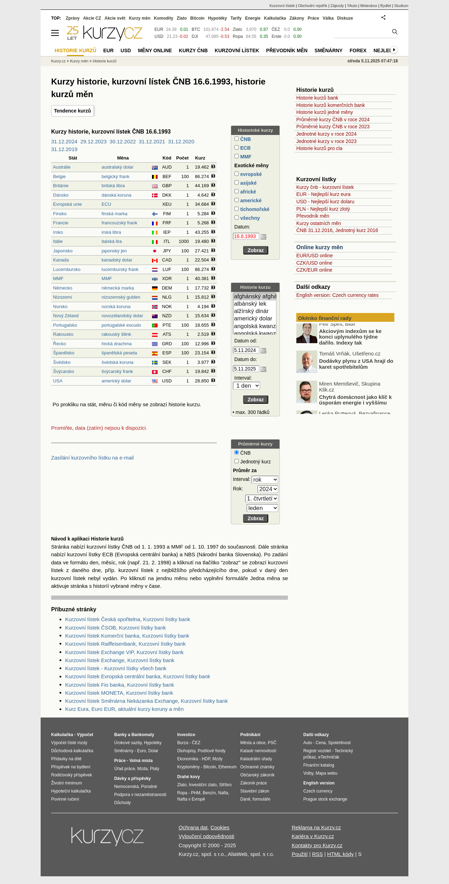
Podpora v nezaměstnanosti (140, 794)
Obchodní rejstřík (312, 6)
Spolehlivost (339, 742)
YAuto (352, 6)
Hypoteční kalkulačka (71, 791)
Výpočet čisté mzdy (69, 742)
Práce (313, 18)
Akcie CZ (92, 18)
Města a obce (252, 742)
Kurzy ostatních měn (318, 223)
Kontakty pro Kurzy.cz (317, 845)
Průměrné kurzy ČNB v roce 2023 (332, 126)
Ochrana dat (193, 827)
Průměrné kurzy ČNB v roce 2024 (332, 119)
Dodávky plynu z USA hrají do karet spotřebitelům (356, 367)
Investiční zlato (202, 784)
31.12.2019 (64, 149)
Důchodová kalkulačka (72, 750)
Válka (328, 18)
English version (318, 783)
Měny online (155, 50)
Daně (245, 799)
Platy (154, 768)
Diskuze (345, 18)
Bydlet (385, 6)
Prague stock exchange (325, 799)
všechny (249, 218)
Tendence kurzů (72, 111)
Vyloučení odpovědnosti (206, 836)
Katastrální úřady (256, 758)
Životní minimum (66, 783)
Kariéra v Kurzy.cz (313, 836)
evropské (250, 174)
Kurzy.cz (58, 61)
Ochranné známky (257, 766)
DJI (195, 36)
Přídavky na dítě (66, 758)
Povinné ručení (65, 799)
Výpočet (85, 734)
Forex (358, 50)
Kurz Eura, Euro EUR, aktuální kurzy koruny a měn (124, 709)
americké (250, 200)
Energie (253, 18)
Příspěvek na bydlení (70, 766)
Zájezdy (337, 6)
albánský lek (254, 304)
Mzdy (218, 758)
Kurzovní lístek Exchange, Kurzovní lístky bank (119, 660)
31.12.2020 (181, 141)
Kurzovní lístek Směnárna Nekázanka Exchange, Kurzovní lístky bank (146, 701)
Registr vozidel (317, 750)
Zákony (296, 18)
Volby (308, 773)
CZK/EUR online (314, 270)
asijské (248, 183)
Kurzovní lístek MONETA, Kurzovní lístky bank (119, 693)
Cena (321, 742)
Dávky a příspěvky (132, 778)
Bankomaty (142, 734)
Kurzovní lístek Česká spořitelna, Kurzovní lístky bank (127, 619)
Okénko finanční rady (325, 318)
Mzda (142, 768)
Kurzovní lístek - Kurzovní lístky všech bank (115, 668)
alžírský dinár (254, 311)
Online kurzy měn (319, 247)
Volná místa (140, 760)
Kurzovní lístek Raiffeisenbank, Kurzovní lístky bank (125, 644)
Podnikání (250, 734)
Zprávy (73, 18)
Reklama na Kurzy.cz (316, 827)
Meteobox (368, 6)
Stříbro (225, 784)
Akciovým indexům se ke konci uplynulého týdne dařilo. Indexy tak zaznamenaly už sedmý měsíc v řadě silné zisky (345, 346)
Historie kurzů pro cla (319, 148)
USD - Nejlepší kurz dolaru (325, 201)
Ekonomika (187, 758)
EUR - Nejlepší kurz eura (323, 194)
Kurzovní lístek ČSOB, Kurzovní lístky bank (115, 628)
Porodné (149, 786)
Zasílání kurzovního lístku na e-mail (92, 458)
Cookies (219, 827)
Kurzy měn (139, 18)
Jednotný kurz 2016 (356, 230)
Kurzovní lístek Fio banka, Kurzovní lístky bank (119, 685)
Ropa (238, 36)
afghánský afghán (254, 296)
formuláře (261, 799)
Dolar (153, 750)
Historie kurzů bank (317, 98)
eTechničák (328, 757)
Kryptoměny (188, 766)
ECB (244, 148)
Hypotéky (217, 18)
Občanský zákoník (257, 775)
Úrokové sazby (127, 742)
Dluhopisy (186, 750)
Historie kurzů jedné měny (324, 112)
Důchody (122, 802)
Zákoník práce (253, 783)
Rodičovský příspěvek (71, 775)
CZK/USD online (314, 263)
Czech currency (317, 791)
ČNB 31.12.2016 (314, 230)
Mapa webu (326, 773)
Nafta (223, 792)
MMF (245, 156)
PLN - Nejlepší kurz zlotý (323, 209)
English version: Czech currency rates (337, 295)
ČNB (245, 139)
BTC (196, 29)
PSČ (272, 742)
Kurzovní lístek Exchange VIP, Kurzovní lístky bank (124, 652)
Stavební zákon (254, 791)
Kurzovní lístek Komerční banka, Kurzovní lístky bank (127, 636)
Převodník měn (312, 216)
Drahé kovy (188, 776)
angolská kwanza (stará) (254, 334)
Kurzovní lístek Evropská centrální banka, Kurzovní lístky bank (137, 676)
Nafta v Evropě (191, 799)
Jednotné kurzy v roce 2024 (326, 134)
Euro (141, 750)
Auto (307, 742)
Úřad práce (124, 768)
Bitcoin (197, 18)
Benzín (209, 792)
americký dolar (254, 318)
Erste (276, 36)
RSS (317, 854)
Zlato (237, 29)
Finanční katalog (318, 765)
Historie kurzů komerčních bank (330, 105)
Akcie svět (115, 18)
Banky (120, 734)
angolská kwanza (254, 326)
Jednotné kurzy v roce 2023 (326, 141)
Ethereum (227, 766)
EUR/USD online (314, 255)
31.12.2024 (64, 141)
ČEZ (275, 29)
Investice (186, 734)
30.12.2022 (123, 141)
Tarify (236, 18)
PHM (195, 792)
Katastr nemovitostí (258, 750)
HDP (206, 758)
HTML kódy (340, 854)
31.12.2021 (152, 141)
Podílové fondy (211, 750)
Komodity (163, 18)
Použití (300, 854)
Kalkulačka (275, 18)
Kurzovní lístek (282, 6)
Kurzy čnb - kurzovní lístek (325, 187)
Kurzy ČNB (193, 50)
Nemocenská (126, 786)
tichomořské (254, 209)
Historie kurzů (104, 61)
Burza (182, 742)
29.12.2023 (93, 141)
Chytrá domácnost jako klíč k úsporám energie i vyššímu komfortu (355, 406)
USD (158, 36)
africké (247, 192)
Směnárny (329, 50)
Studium (401, 6)
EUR (158, 29)
